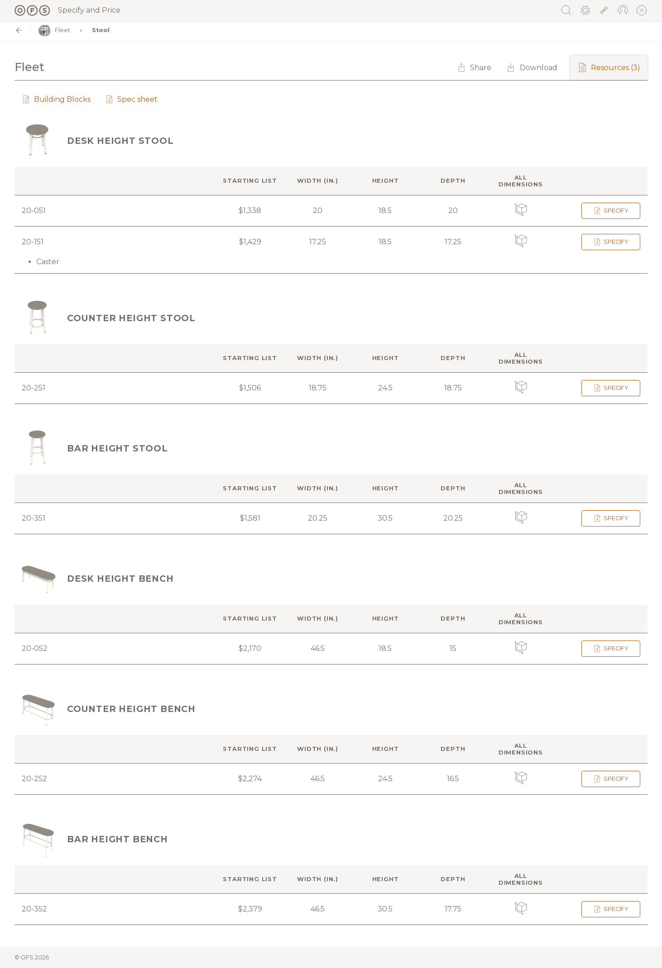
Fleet (54, 30)
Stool (101, 30)
